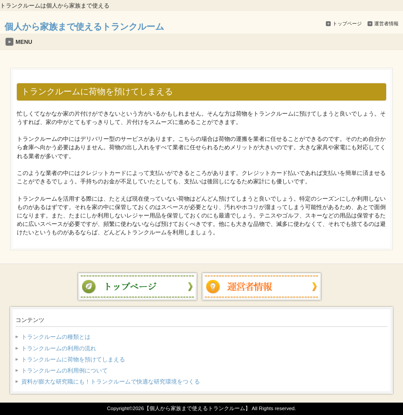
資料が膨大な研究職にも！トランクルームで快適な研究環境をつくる (110, 381)
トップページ (347, 23)
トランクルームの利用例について (64, 370)
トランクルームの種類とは (55, 337)
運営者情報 (386, 23)
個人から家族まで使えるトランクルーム (84, 26)
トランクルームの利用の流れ (58, 348)
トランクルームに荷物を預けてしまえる (73, 359)
